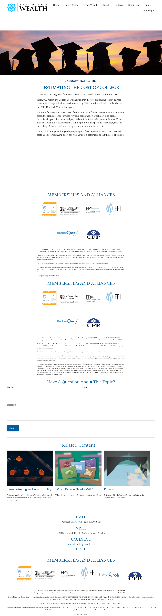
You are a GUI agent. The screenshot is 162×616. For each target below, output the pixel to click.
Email (85, 376)
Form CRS (83, 603)
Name (10, 376)
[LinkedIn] (85, 537)
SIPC (109, 238)
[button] (56, 5)
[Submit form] (13, 417)
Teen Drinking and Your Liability (29, 478)
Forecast (110, 478)
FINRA (106, 238)
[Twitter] (81, 537)
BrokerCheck (103, 607)
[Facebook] (76, 537)
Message (11, 393)
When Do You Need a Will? (74, 478)
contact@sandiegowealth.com (81, 533)
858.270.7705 (75, 510)
